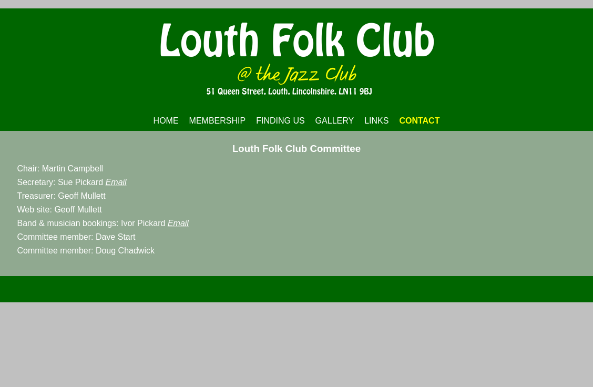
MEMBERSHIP (217, 120)
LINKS (376, 120)
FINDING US (280, 120)
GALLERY (334, 120)
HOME (166, 120)
